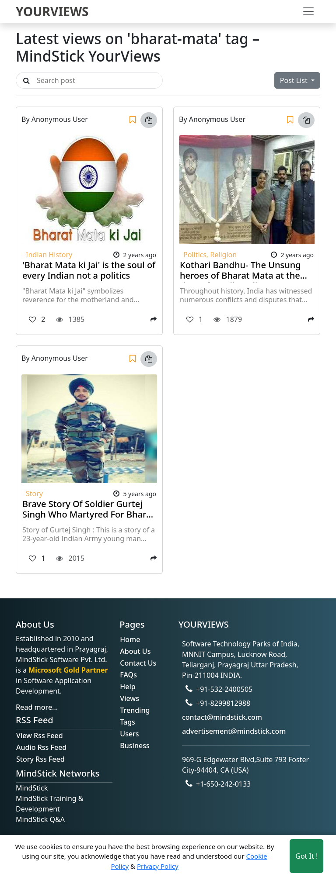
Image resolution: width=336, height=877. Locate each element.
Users (129, 734)
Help (127, 686)
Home (130, 639)
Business (134, 745)
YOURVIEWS (52, 11)
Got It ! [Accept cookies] (306, 856)
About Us (135, 651)
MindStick (32, 788)
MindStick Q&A (40, 819)
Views (129, 698)
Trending (135, 710)
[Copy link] (148, 120)
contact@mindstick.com (222, 717)
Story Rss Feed (40, 759)
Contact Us (138, 663)
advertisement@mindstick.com (234, 731)
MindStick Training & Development (50, 804)
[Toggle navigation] (308, 11)
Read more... (37, 707)
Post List (294, 80)
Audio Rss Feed (41, 747)
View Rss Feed (39, 735)
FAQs (128, 675)
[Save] (132, 120)
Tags (127, 722)
